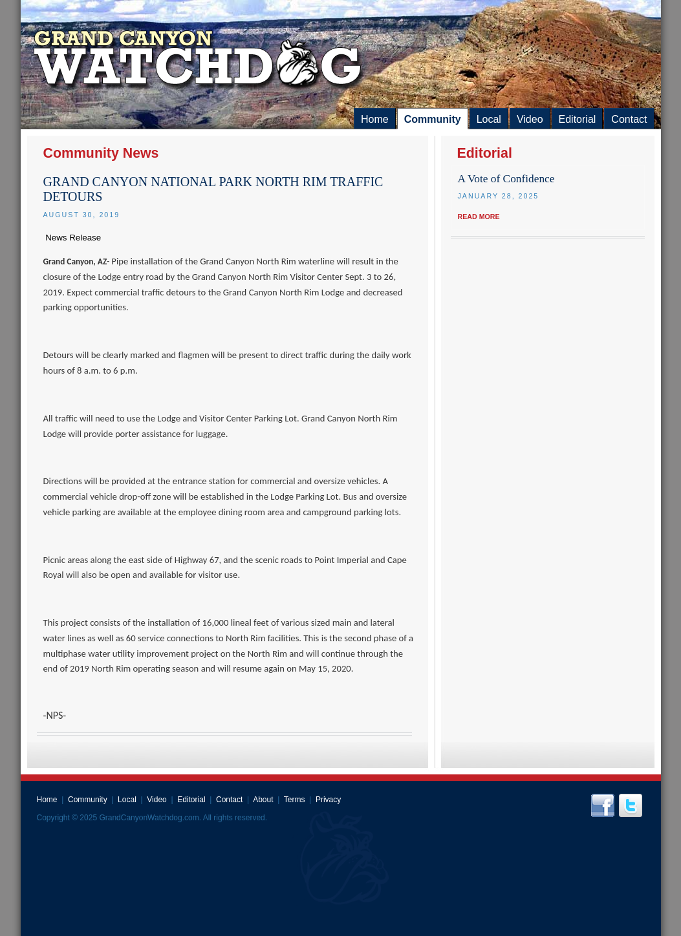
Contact (629, 119)
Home (375, 119)
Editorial (577, 119)
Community (432, 119)
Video (530, 119)
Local (489, 119)
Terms (294, 799)
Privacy (328, 799)
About (263, 799)
